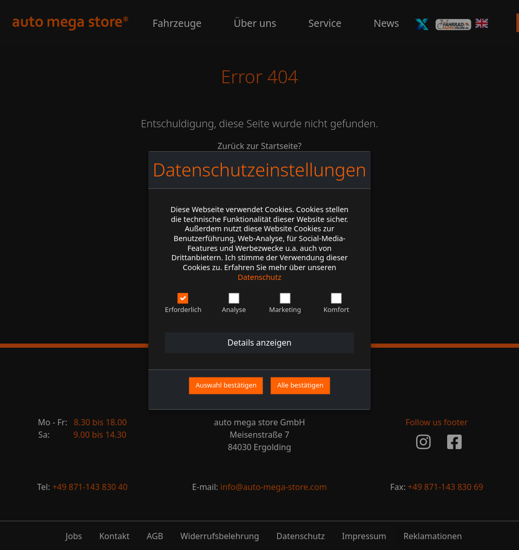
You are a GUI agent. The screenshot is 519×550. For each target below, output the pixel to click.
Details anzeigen (259, 343)
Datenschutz (259, 277)
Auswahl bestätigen (225, 385)
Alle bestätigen (300, 385)
